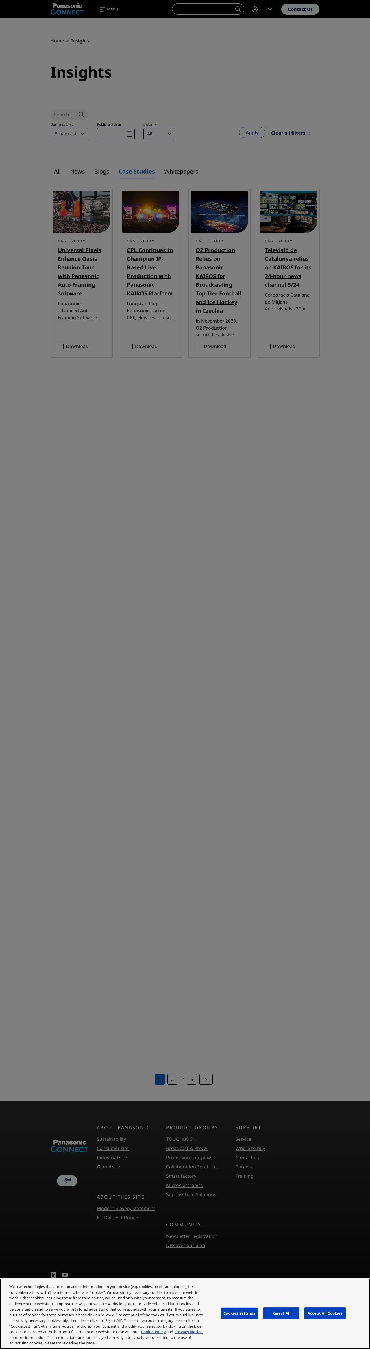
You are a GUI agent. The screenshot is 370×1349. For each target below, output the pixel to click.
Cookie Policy (153, 1331)
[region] (185, 1313)
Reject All (281, 1312)
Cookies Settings (239, 1312)
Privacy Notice (189, 1331)
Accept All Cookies (325, 1312)
